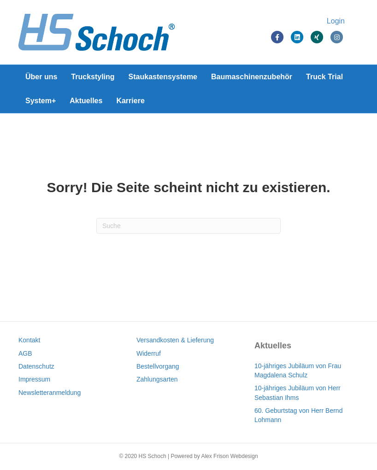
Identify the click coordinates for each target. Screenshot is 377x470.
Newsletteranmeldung (49, 392)
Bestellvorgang (157, 366)
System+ (40, 101)
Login (336, 21)
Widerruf (148, 353)
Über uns (41, 77)
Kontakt (29, 340)
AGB (25, 353)
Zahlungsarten (157, 379)
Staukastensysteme (163, 77)
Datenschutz (36, 366)
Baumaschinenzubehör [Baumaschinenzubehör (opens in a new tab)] (251, 77)
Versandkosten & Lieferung (175, 340)
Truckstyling (92, 77)
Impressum (34, 379)
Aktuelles (86, 101)
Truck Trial (324, 77)
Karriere (130, 101)
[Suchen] (188, 226)
